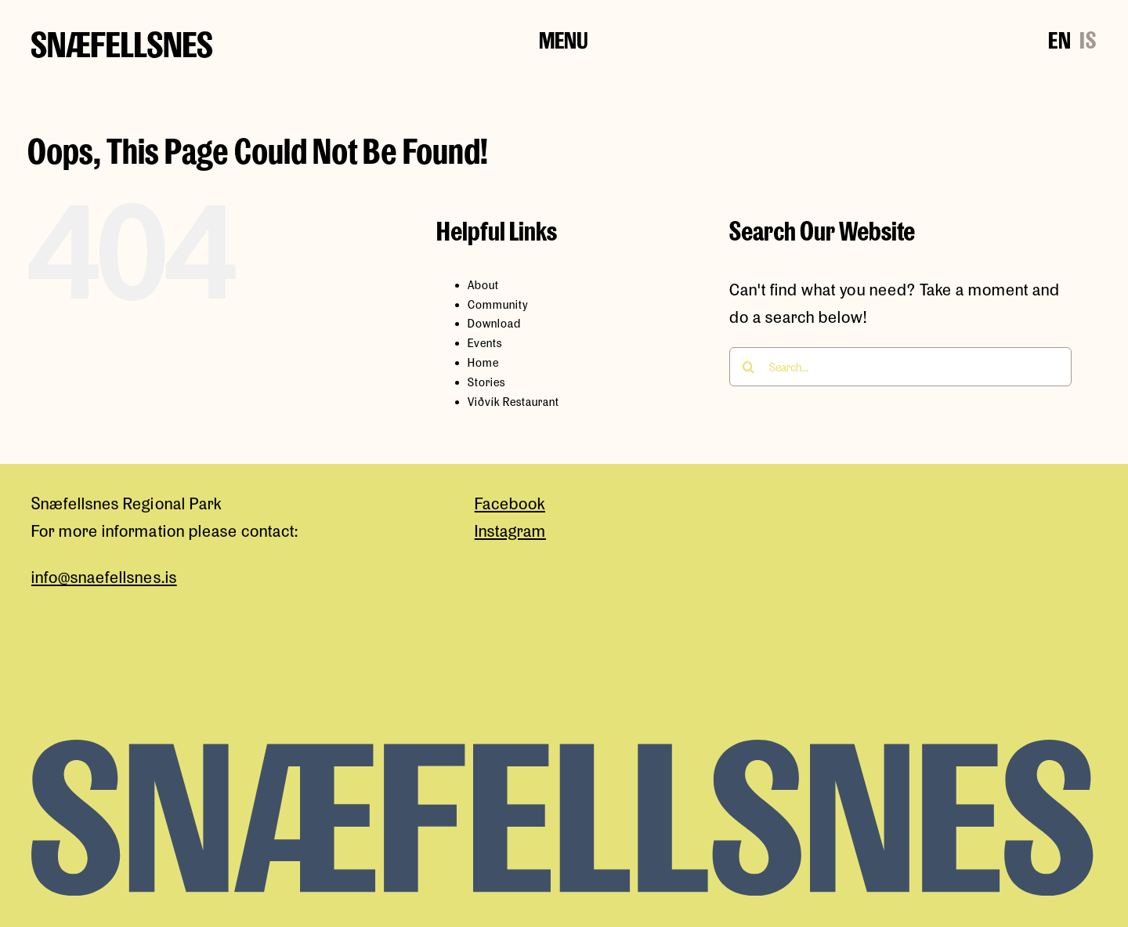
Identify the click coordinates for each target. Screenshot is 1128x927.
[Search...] (900, 366)
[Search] (748, 366)
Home (483, 362)
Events (485, 342)
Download (494, 323)
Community (498, 304)
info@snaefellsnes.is (104, 576)
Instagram (510, 530)
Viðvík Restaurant (514, 401)
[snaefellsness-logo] (122, 40)
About (483, 284)
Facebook (510, 503)
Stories (486, 382)
